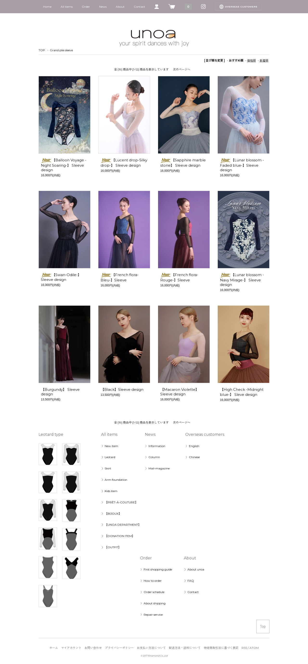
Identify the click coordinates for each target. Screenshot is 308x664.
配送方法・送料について (185, 648)
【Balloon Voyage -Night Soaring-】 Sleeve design (63, 165)
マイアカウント (71, 648)
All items (67, 6)
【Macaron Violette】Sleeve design (179, 391)
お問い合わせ (93, 648)
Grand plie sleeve (61, 50)
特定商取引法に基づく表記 (221, 648)
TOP (41, 50)
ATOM (254, 648)
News (103, 6)
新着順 (264, 60)
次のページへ (181, 69)
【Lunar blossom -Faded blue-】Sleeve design (242, 165)
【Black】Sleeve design (122, 389)
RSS (244, 648)
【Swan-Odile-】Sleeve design (61, 277)
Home (47, 6)
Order (86, 6)
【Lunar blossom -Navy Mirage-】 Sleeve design (242, 279)
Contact (139, 6)
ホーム (53, 648)
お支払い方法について (151, 648)
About (120, 6)
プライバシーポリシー (119, 648)
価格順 (251, 60)
